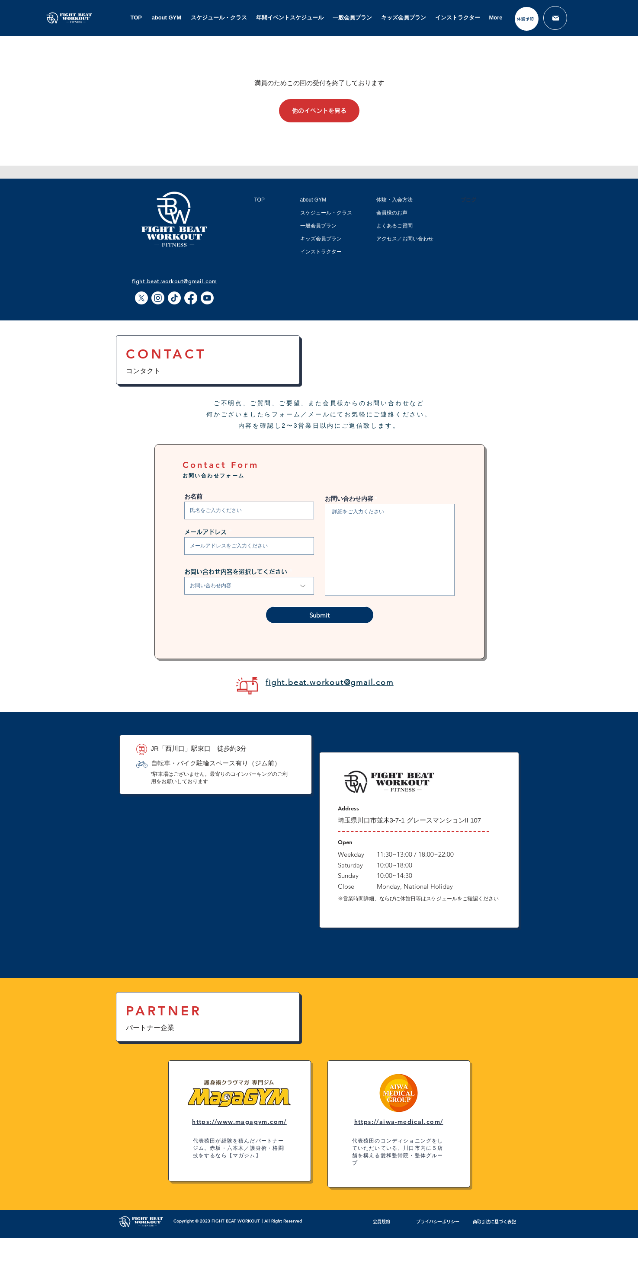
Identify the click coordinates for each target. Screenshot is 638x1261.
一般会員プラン (318, 226)
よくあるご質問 (394, 226)
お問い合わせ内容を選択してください (235, 572)
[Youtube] (207, 297)
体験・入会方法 (394, 200)
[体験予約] (527, 19)
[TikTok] (174, 297)
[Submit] (320, 615)
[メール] (555, 18)
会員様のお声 (391, 213)
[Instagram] (157, 297)
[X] (141, 297)
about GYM (313, 200)
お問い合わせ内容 (349, 499)
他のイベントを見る (319, 111)
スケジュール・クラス (326, 213)
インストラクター (321, 252)
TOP (259, 200)
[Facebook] (190, 297)
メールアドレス (205, 532)
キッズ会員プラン (321, 239)
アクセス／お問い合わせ (404, 239)
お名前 (193, 496)
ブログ (468, 199)
